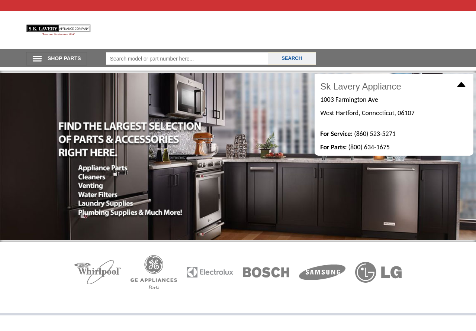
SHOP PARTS (64, 58)
